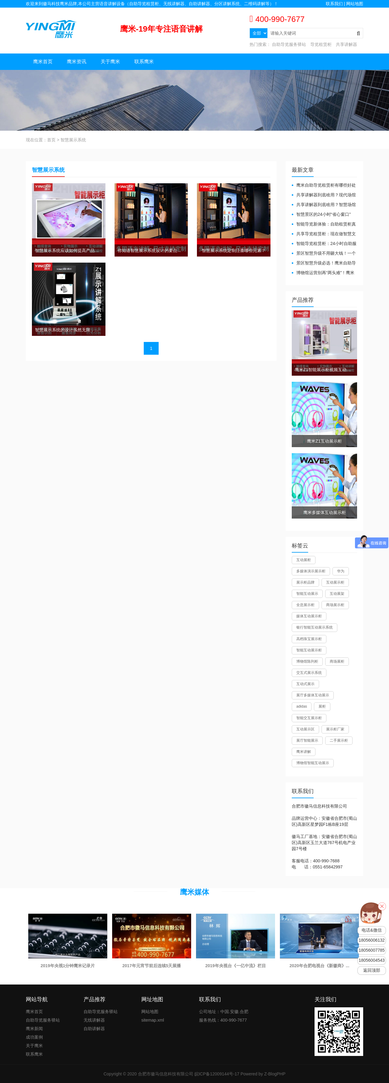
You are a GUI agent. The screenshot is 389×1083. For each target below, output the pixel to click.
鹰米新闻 (34, 1028)
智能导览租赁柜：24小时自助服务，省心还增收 (324, 244)
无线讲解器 (94, 1020)
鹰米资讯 (76, 61)
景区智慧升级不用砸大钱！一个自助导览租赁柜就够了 (324, 254)
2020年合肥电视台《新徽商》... (319, 965)
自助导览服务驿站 (289, 44)
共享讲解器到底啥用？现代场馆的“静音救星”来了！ (324, 195)
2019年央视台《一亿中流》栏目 (235, 965)
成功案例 (34, 1037)
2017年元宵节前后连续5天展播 (151, 965)
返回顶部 (371, 970)
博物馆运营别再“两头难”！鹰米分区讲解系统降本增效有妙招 (323, 273)
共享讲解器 (346, 44)
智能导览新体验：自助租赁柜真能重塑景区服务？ (324, 224)
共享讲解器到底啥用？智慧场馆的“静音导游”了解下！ (324, 205)
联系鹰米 (144, 61)
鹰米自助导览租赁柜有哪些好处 (326, 185)
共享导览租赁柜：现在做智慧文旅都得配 (324, 234)
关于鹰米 (110, 61)
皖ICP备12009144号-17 (216, 1073)
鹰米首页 (43, 61)
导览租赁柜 (321, 44)
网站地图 (354, 3)
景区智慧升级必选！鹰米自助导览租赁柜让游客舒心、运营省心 (324, 263)
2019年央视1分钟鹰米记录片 (68, 965)
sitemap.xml (152, 1020)
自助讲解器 (94, 1028)
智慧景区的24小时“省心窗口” (323, 214)
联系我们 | (336, 3)
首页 (51, 139)
